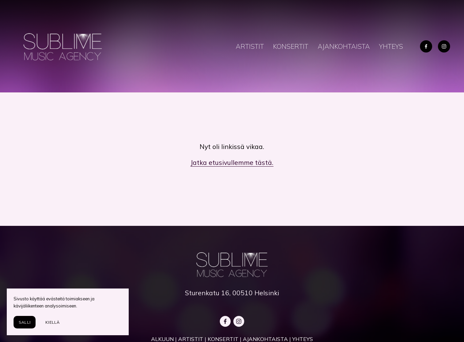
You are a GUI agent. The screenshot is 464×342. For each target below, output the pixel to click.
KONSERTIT (290, 46)
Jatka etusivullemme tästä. (231, 162)
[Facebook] (426, 46)
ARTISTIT (250, 46)
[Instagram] (444, 46)
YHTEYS (391, 46)
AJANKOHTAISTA (344, 46)
